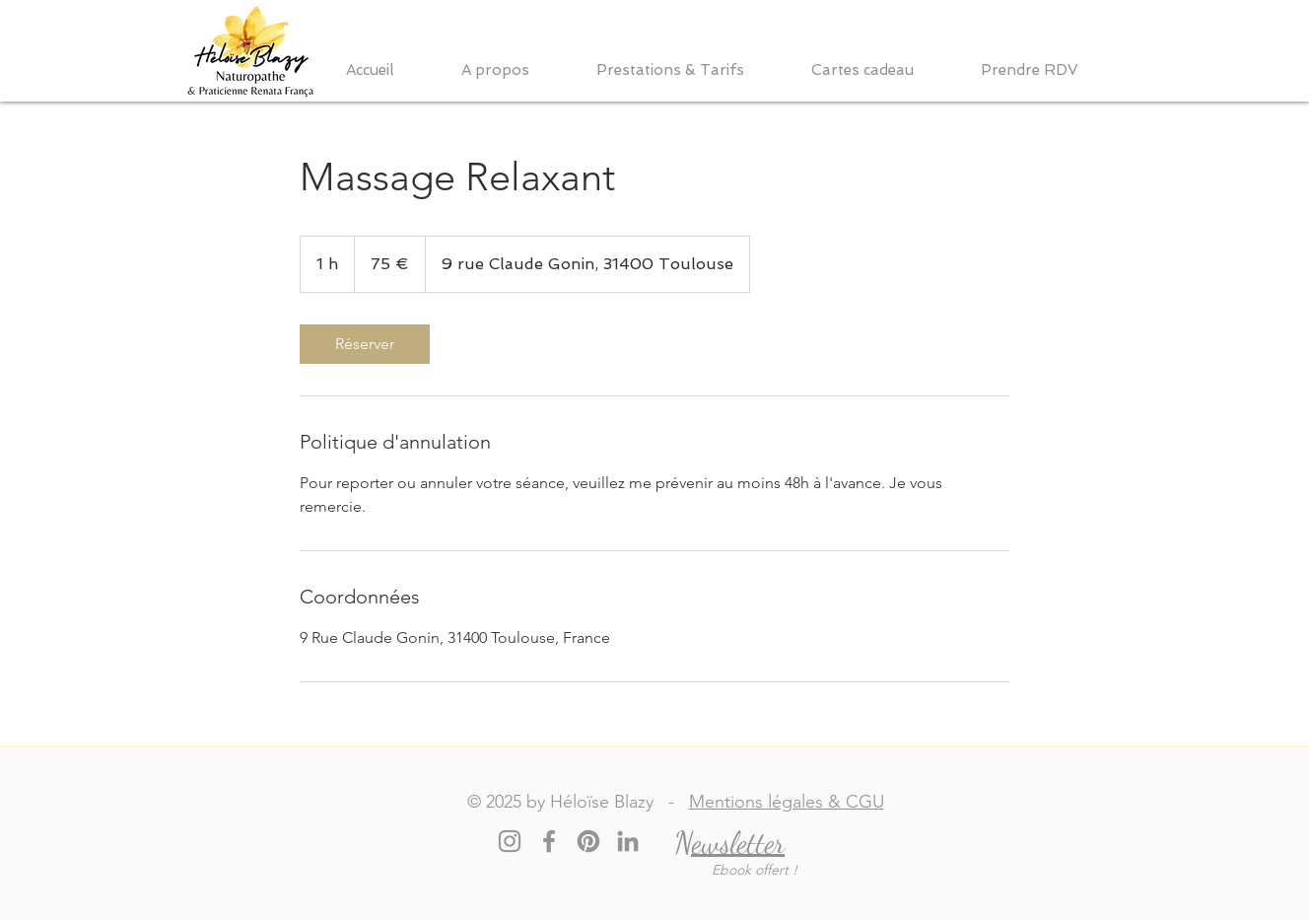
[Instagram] (509, 841)
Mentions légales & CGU (786, 802)
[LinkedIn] (628, 841)
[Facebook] (549, 841)
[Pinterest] (588, 841)
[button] (514, 70)
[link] (365, 344)
